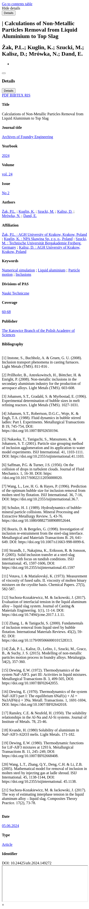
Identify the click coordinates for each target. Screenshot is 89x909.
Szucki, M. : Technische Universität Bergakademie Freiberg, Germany (44, 243)
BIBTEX (17, 95)
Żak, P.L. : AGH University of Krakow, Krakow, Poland (44, 234)
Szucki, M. (46, 211)
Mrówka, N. (11, 216)
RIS (27, 95)
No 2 (5, 193)
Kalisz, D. (64, 211)
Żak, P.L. (9, 211)
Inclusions (23, 274)
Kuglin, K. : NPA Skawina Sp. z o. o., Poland (38, 239)
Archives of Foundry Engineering (27, 137)
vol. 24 (7, 174)
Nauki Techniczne (15, 293)
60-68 (6, 312)
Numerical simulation (18, 270)
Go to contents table (17, 4)
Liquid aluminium (52, 270)
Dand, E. (30, 216)
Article (7, 844)
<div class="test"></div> (45, 883)
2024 (5, 156)
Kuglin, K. (27, 211)
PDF (6, 95)
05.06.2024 (10, 826)
